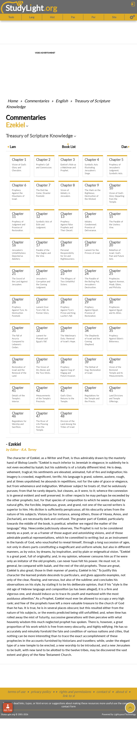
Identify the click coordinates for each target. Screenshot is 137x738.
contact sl (103, 692)
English (62, 100)
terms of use (16, 692)
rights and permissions (75, 692)
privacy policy (41, 692)
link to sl (69, 696)
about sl (121, 692)
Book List (69, 147)
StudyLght (24, 8)
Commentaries (36, 100)
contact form (68, 706)
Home (13, 100)
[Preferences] (132, 17)
